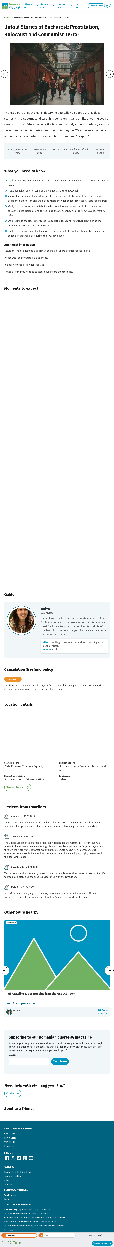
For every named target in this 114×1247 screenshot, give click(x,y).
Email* (12, 1055)
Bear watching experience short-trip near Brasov (27, 1209)
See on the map (15, 787)
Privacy (7, 1180)
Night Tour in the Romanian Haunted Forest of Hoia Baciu (30, 1222)
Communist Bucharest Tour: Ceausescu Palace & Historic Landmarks (36, 1217)
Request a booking (102, 1243)
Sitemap (8, 1184)
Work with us (10, 1195)
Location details (100, 151)
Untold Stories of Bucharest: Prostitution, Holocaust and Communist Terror (41, 18)
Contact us (12, 1093)
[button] (8, 1230)
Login (6, 1199)
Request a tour (96, 6)
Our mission (9, 1142)
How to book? (95, 1235)
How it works (10, 1138)
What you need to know (17, 151)
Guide (56, 149)
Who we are (9, 1134)
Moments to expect (40, 151)
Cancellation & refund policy (76, 151)
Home (6, 18)
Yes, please (60, 1061)
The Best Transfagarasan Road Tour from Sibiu (26, 1213)
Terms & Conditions (13, 1176)
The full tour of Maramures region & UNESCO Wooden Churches (34, 1225)
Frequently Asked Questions (17, 1172)
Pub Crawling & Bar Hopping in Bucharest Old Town (41, 993)
